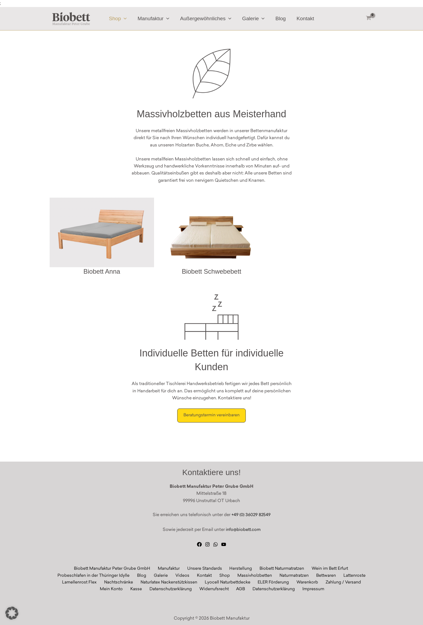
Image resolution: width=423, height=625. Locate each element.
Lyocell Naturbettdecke (229, 582)
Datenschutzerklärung (173, 589)
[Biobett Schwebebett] (211, 237)
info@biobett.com (243, 528)
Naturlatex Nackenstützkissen (171, 582)
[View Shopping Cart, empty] (368, 19)
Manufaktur (171, 568)
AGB (239, 589)
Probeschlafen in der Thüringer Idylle (103, 575)
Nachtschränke (121, 582)
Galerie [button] (253, 19)
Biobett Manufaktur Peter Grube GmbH (115, 568)
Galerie (165, 575)
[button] (125, 19)
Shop (221, 575)
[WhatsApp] (215, 543)
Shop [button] (119, 19)
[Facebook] (199, 543)
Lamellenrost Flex (83, 582)
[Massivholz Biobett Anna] (102, 237)
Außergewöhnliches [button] (205, 19)
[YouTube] (223, 543)
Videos (184, 575)
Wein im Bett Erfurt (326, 568)
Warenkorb (304, 582)
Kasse (140, 589)
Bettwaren (318, 575)
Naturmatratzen (288, 575)
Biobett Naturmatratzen (279, 568)
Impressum (308, 589)
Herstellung (239, 568)
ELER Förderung (273, 582)
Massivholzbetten (250, 575)
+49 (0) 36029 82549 (251, 514)
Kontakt (304, 19)
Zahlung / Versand (338, 582)
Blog (280, 19)
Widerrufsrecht (215, 589)
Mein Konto (118, 589)
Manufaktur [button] (154, 19)
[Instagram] (207, 543)
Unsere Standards (205, 568)
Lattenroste (345, 575)
